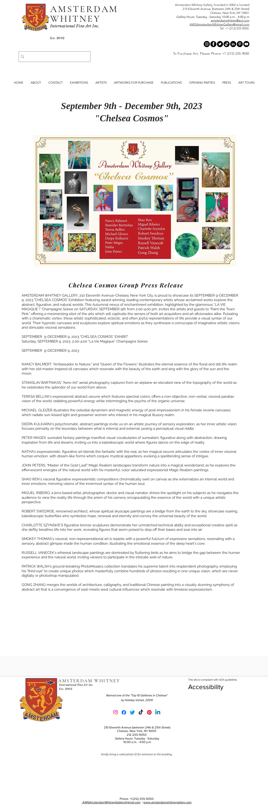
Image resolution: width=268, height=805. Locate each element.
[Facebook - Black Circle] (213, 44)
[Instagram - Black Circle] (207, 44)
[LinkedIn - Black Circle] (233, 44)
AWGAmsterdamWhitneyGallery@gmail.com (219, 24)
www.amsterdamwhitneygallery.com (167, 802)
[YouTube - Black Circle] (246, 44)
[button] (171, 83)
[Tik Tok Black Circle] (226, 44)
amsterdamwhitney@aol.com (230, 20)
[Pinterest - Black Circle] (240, 44)
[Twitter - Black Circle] (220, 44)
